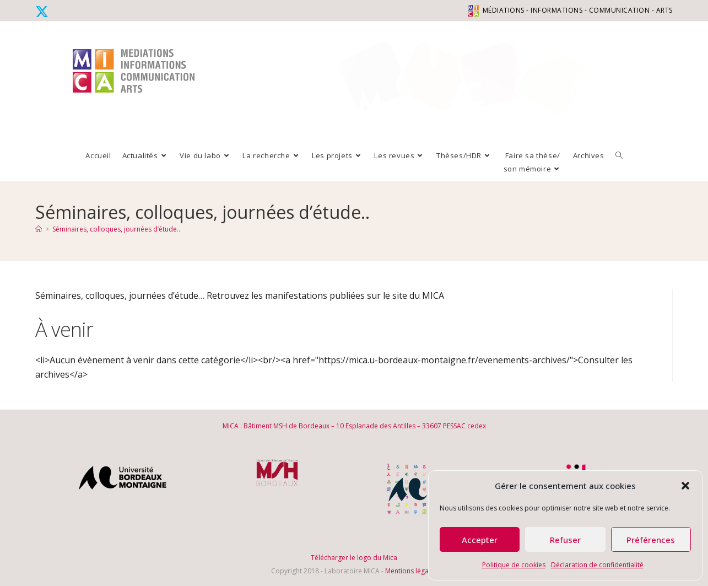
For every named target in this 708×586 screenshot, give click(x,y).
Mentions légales (411, 571)
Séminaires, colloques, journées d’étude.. (116, 229)
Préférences (650, 539)
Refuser (565, 539)
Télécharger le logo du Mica (354, 557)
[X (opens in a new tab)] (43, 11)
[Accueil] (38, 229)
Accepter (480, 539)
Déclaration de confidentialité (597, 564)
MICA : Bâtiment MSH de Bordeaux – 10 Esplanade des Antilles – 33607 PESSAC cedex (354, 426)
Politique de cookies (513, 564)
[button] (685, 485)
